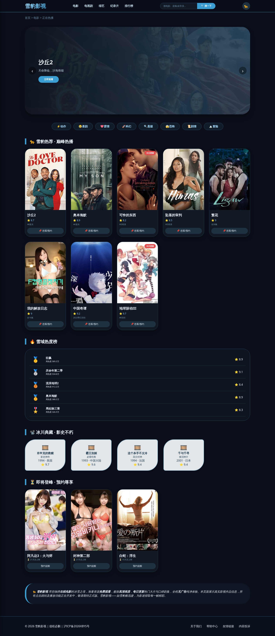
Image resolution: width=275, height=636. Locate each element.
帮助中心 (212, 626)
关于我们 (196, 626)
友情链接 (228, 626)
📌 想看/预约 (45, 230)
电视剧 (88, 6)
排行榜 (129, 6)
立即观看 (48, 79)
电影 (75, 6)
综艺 (101, 6)
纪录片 (114, 6)
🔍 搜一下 (206, 6)
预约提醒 (45, 566)
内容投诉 (244, 626)
